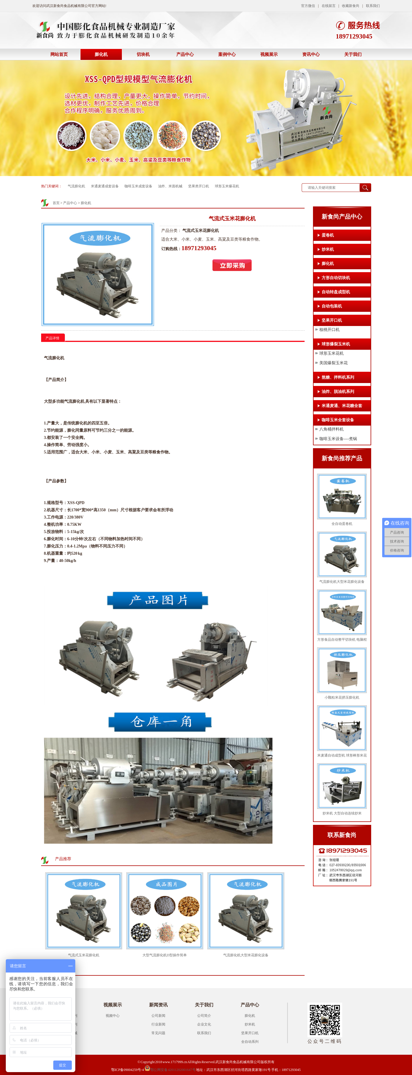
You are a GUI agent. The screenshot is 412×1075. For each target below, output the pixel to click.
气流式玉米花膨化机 (83, 955)
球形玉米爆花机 (227, 186)
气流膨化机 (76, 186)
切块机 (143, 54)
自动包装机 (332, 306)
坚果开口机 (332, 320)
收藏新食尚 (350, 6)
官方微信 (308, 6)
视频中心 (113, 1016)
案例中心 (227, 54)
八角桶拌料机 (331, 429)
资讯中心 (311, 54)
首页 (56, 203)
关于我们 (353, 54)
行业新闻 (158, 1024)
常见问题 (158, 1033)
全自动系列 (250, 1042)
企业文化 (204, 1024)
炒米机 (328, 249)
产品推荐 (63, 859)
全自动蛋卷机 (342, 524)
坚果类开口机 (198, 186)
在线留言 (329, 6)
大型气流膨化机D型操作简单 (164, 955)
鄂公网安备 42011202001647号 (170, 1070)
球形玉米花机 (331, 353)
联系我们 (373, 6)
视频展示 (269, 54)
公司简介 (204, 1016)
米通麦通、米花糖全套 (342, 406)
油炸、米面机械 (170, 186)
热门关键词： (51, 186)
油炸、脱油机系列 (338, 391)
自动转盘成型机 (336, 292)
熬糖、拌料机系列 (338, 377)
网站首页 (59, 54)
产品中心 (185, 54)
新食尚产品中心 (342, 216)
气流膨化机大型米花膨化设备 (245, 955)
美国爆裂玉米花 (333, 363)
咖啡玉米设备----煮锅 (338, 439)
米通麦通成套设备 (105, 186)
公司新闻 (158, 1016)
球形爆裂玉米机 (336, 344)
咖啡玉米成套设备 (138, 186)
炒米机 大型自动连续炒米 (342, 813)
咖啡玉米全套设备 (338, 420)
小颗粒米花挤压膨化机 (342, 697)
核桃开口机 (329, 329)
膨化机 (101, 54)
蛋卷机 (328, 235)
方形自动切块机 (336, 278)
